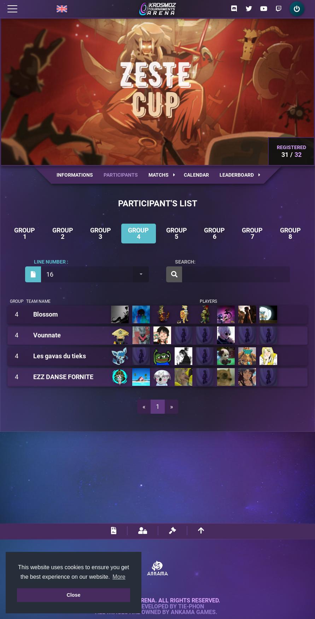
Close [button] (73, 595)
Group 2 (62, 233)
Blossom (45, 314)
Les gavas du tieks (59, 356)
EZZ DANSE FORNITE (63, 377)
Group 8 (290, 233)
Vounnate (47, 335)
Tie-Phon (191, 606)
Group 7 (252, 233)
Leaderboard (240, 175)
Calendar (196, 175)
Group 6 (214, 233)
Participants (121, 175)
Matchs (161, 175)
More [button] (118, 577)
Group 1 (24, 233)
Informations (75, 175)
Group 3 (100, 233)
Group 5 (176, 233)
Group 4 (138, 233)
